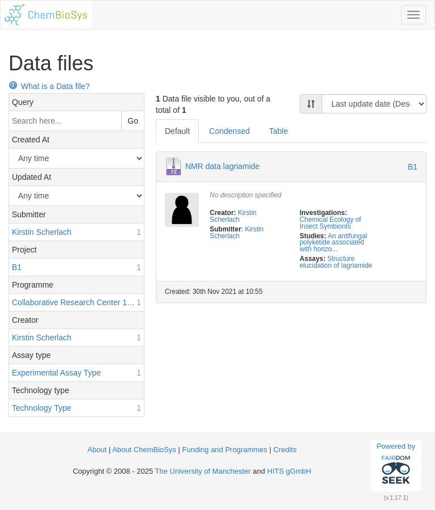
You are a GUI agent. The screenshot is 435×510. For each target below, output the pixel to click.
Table (278, 131)
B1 (412, 166)
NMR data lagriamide (222, 166)
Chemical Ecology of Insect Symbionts (330, 223)
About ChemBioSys (144, 449)
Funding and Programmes (224, 449)
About (98, 449)
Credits (284, 449)
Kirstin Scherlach (233, 216)
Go (132, 120)
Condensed (229, 131)
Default (177, 131)
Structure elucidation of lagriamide (336, 262)
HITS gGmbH (289, 471)
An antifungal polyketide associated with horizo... (333, 243)
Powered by (396, 465)
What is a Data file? (48, 86)
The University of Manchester (203, 471)
